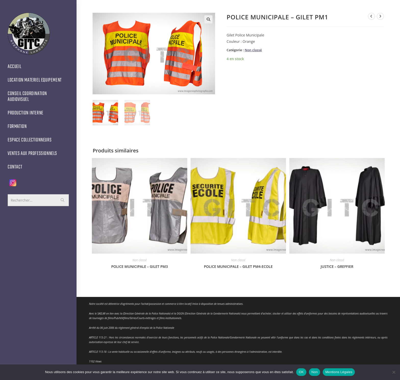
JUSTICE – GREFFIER (337, 265)
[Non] (393, 372)
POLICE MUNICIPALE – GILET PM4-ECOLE (238, 265)
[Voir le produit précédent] (371, 16)
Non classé (253, 50)
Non (314, 372)
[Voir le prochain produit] (380, 16)
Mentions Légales (338, 372)
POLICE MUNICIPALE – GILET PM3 (139, 265)
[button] (208, 19)
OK (301, 372)
